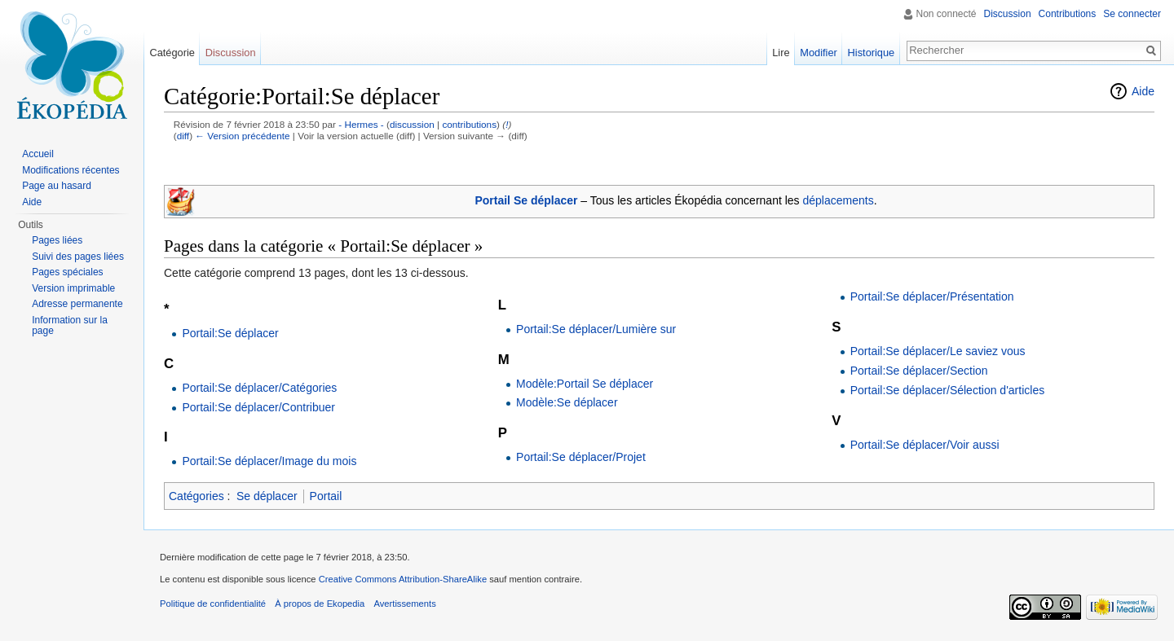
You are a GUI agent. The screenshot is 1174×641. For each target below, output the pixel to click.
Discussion (1007, 14)
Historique (871, 52)
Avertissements (404, 603)
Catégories (196, 496)
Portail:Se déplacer (230, 333)
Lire (780, 52)
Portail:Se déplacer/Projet (581, 456)
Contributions (1068, 14)
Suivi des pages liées (78, 256)
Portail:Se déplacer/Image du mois (269, 461)
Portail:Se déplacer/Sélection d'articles (947, 390)
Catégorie (172, 52)
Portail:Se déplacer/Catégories (259, 387)
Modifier (818, 52)
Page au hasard (56, 185)
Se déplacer (267, 496)
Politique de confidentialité (213, 603)
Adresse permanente (77, 304)
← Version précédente (242, 135)
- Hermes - (361, 124)
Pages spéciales (67, 272)
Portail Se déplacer (525, 200)
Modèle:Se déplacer (567, 402)
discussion (412, 124)
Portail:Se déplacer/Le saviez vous (938, 351)
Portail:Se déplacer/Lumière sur (596, 329)
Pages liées (57, 240)
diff (183, 135)
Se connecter (1132, 14)
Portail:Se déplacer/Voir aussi (925, 444)
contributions (469, 124)
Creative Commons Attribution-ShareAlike (403, 579)
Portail (326, 496)
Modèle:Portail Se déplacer (584, 383)
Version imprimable (73, 288)
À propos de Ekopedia (319, 603)
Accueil (38, 154)
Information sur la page (70, 325)
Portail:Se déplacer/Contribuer (258, 407)
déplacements (838, 200)
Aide (1143, 91)
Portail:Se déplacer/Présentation (932, 296)
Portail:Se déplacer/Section (919, 370)
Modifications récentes (70, 170)
